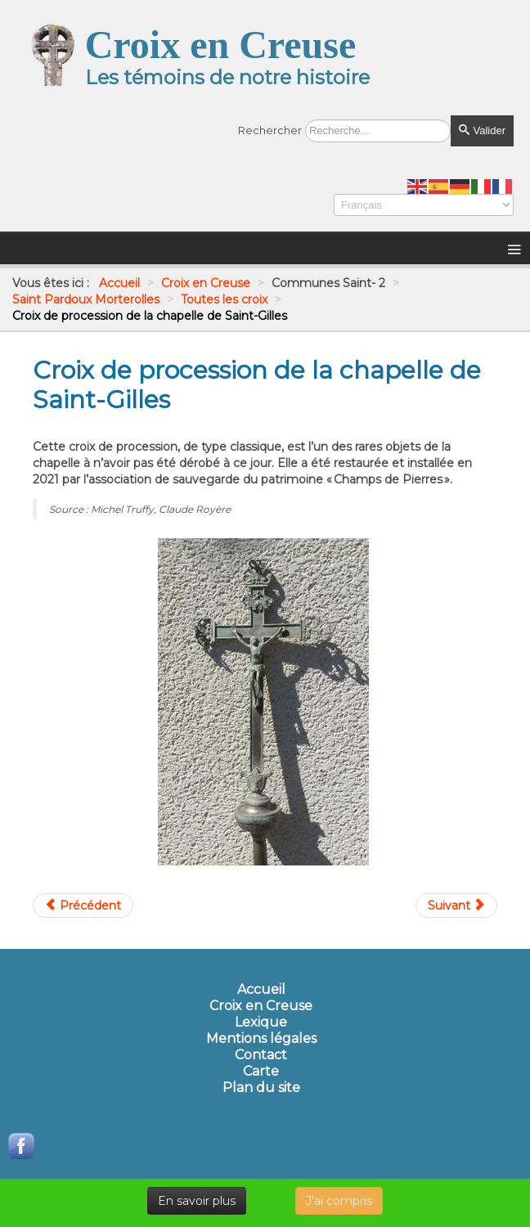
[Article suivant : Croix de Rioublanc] (456, 905)
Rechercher (270, 130)
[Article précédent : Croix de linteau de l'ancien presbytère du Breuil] (83, 905)
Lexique (261, 1022)
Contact (261, 1055)
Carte (261, 1071)
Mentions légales (261, 1038)
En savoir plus (197, 1200)
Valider (482, 130)
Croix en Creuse (260, 1006)
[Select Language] (424, 205)
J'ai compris (339, 1200)
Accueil (261, 989)
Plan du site (261, 1088)
